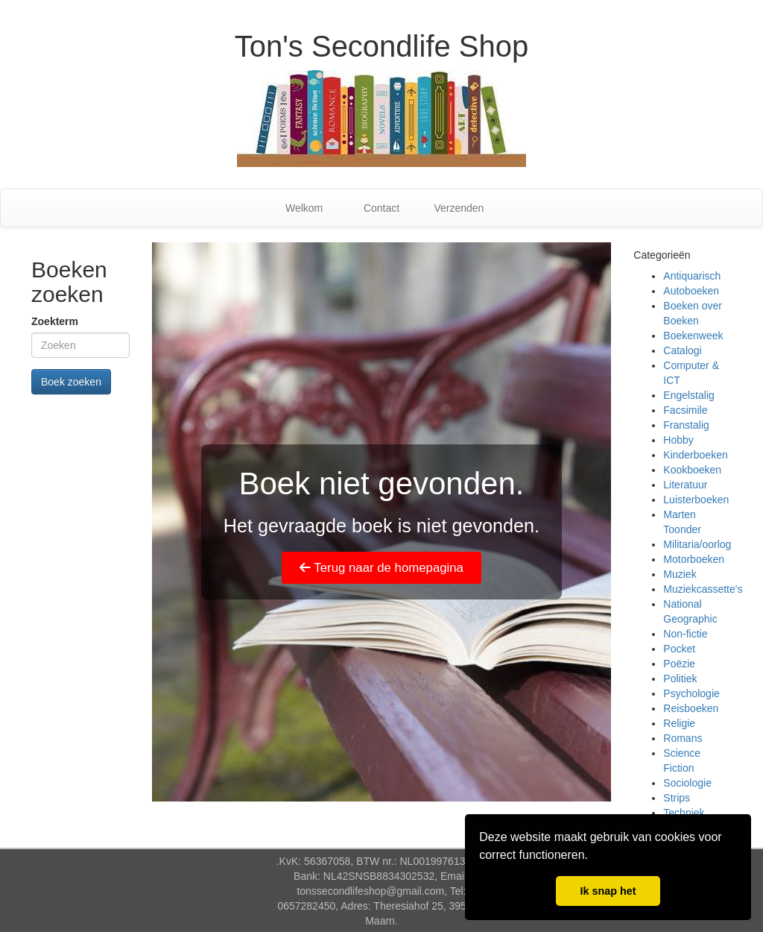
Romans (682, 738)
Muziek (679, 574)
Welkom (304, 208)
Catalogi (682, 350)
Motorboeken (693, 559)
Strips (676, 798)
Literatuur (685, 485)
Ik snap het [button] (608, 891)
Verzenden (459, 208)
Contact (381, 208)
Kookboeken (692, 470)
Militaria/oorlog (697, 544)
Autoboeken (691, 291)
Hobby (678, 440)
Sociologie (687, 783)
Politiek (680, 678)
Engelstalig (689, 395)
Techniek (683, 813)
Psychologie (691, 693)
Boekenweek (693, 335)
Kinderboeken (695, 455)
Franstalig (686, 425)
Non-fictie (685, 634)
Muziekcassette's (702, 589)
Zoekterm (54, 321)
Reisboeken (690, 708)
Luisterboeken (696, 500)
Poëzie (679, 664)
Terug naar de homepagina (381, 568)
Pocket (679, 649)
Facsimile (685, 410)
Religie (679, 723)
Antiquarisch (692, 276)
